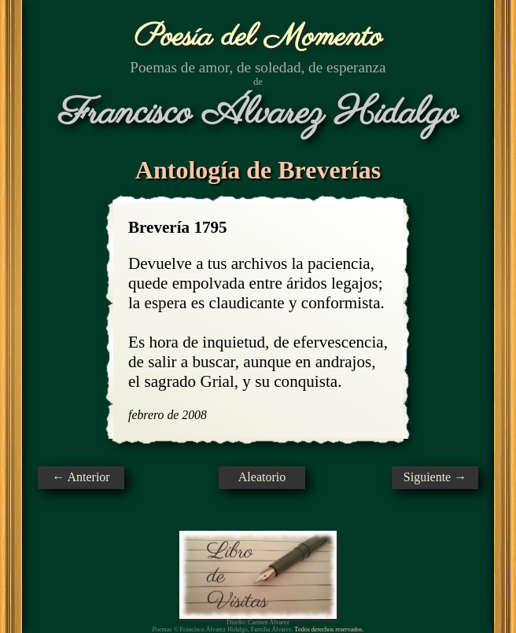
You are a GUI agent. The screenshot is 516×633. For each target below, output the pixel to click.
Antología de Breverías (258, 170)
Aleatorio (262, 477)
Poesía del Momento (258, 37)
